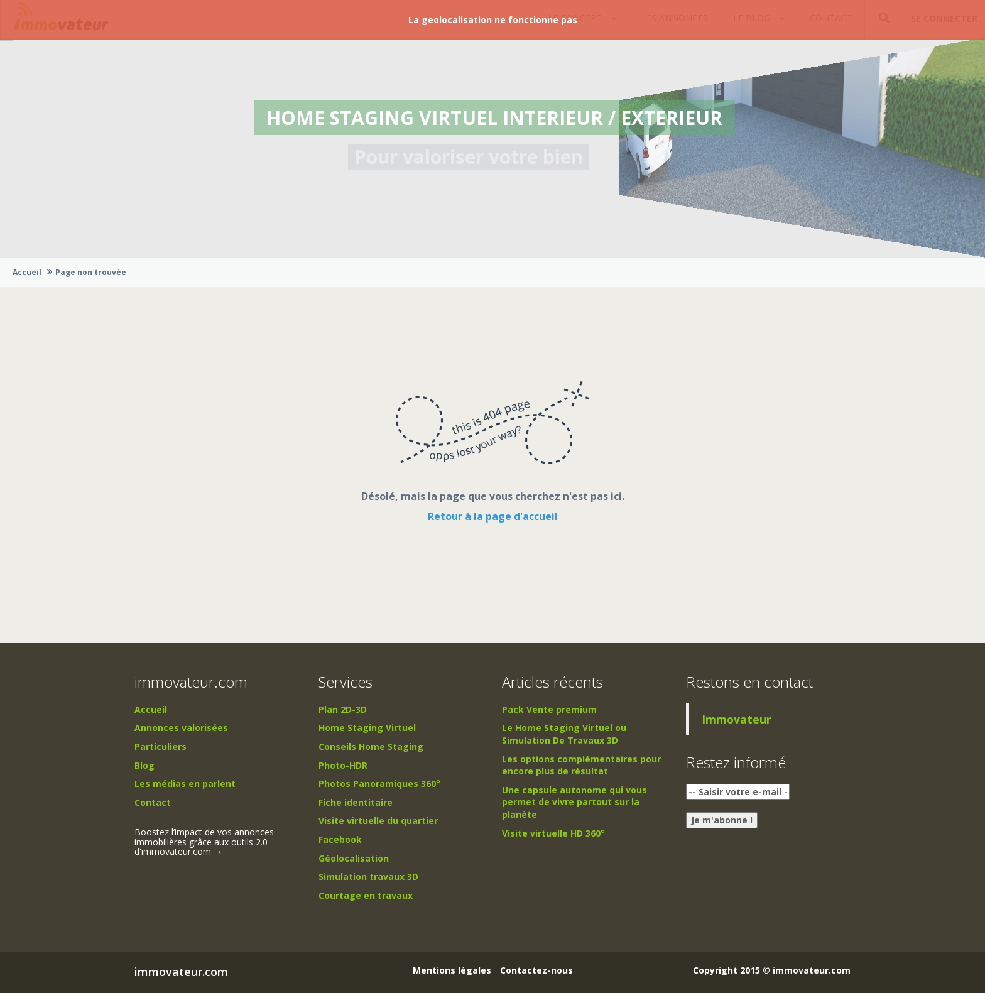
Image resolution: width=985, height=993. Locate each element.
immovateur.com (181, 971)
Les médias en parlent (185, 784)
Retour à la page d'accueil (493, 516)
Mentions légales (452, 970)
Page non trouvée (90, 272)
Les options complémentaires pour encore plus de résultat (581, 765)
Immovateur (736, 719)
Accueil (27, 272)
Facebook (340, 839)
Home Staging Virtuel (367, 728)
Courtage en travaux (365, 895)
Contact (152, 802)
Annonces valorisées (181, 728)
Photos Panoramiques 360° (379, 784)
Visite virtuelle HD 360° (553, 833)
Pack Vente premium (549, 709)
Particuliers (160, 746)
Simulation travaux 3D (368, 876)
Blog (144, 765)
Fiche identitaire (355, 802)
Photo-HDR (342, 765)
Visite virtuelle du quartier (378, 821)
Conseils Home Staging (370, 746)
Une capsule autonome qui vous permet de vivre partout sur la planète (574, 802)
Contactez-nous (536, 970)
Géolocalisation (353, 858)
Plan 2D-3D (342, 709)
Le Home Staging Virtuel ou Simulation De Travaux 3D (564, 734)
